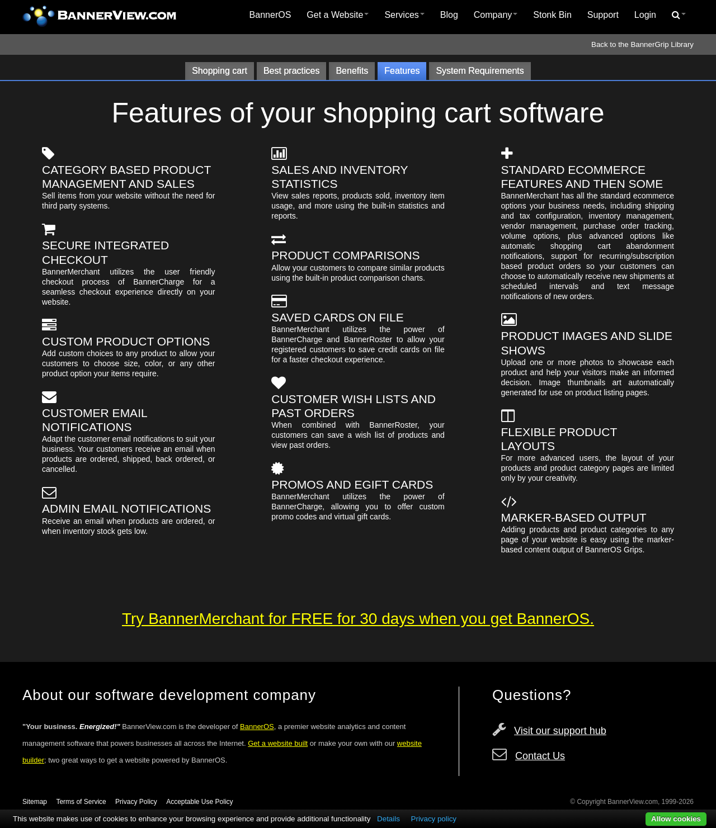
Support (603, 15)
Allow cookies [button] (676, 819)
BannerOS (270, 15)
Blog (449, 15)
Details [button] (388, 819)
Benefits (352, 70)
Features (402, 70)
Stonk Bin (552, 15)
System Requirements (480, 70)
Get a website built (278, 743)
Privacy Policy (136, 802)
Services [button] (404, 15)
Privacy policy (433, 819)
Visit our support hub (560, 730)
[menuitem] (270, 15)
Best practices (291, 70)
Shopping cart (219, 70)
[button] (679, 15)
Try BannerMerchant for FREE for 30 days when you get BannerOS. (358, 618)
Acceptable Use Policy (199, 802)
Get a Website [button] (338, 15)
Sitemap (34, 802)
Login (645, 15)
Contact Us (540, 755)
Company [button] (495, 15)
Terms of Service (81, 802)
